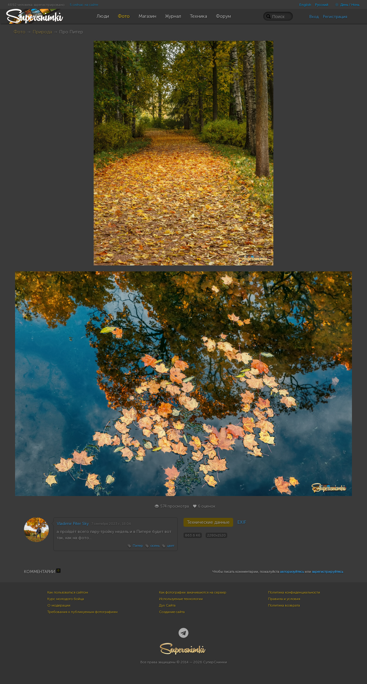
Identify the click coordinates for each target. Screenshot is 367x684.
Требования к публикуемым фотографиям (82, 612)
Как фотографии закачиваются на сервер (192, 592)
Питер (138, 546)
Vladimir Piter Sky (73, 523)
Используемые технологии (181, 599)
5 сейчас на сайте (84, 5)
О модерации (58, 605)
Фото (19, 32)
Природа (42, 32)
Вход (314, 16)
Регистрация (335, 16)
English (305, 5)
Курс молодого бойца (65, 599)
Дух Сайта (167, 605)
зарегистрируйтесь (327, 572)
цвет (170, 546)
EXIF (241, 522)
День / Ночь (345, 5)
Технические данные (208, 522)
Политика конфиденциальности (294, 592)
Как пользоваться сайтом (67, 592)
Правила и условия (284, 599)
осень (155, 546)
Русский (321, 5)
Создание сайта (172, 612)
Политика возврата (284, 605)
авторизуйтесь (292, 572)
